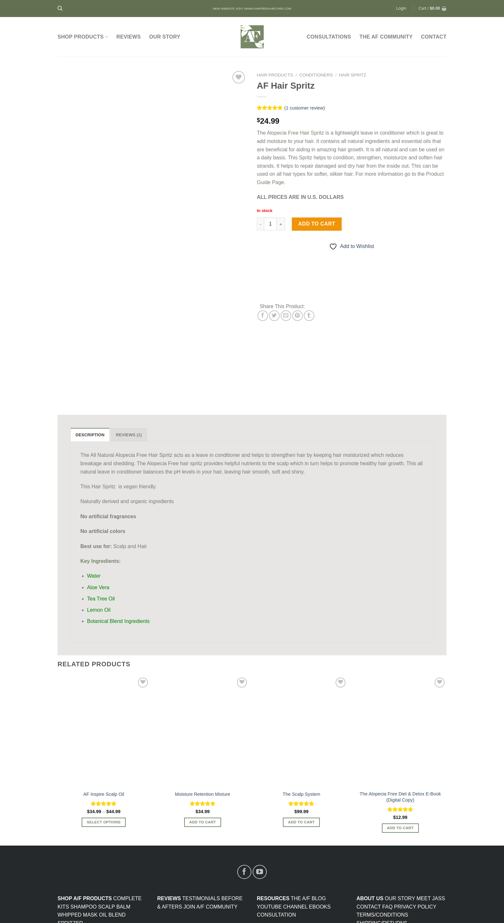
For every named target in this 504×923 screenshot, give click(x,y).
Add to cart (316, 223)
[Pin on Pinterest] (297, 315)
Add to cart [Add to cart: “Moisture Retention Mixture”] (202, 767)
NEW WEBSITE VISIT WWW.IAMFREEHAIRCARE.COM (252, 8)
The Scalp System (301, 739)
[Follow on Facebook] (244, 817)
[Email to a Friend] (286, 315)
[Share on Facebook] (262, 315)
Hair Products (275, 75)
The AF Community (385, 37)
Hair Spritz (352, 75)
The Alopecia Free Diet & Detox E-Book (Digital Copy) (400, 742)
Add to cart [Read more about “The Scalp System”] (301, 767)
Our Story (164, 37)
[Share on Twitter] (274, 315)
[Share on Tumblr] (309, 315)
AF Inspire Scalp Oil (103, 739)
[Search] (60, 8)
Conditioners (316, 75)
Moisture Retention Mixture (202, 739)
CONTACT (433, 37)
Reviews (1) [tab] (129, 380)
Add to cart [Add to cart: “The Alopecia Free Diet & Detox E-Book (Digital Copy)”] (400, 773)
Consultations (329, 37)
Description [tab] (90, 380)
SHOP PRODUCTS (83, 37)
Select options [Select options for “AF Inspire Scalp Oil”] (104, 767)
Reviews (128, 37)
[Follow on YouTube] (260, 817)
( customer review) (304, 108)
